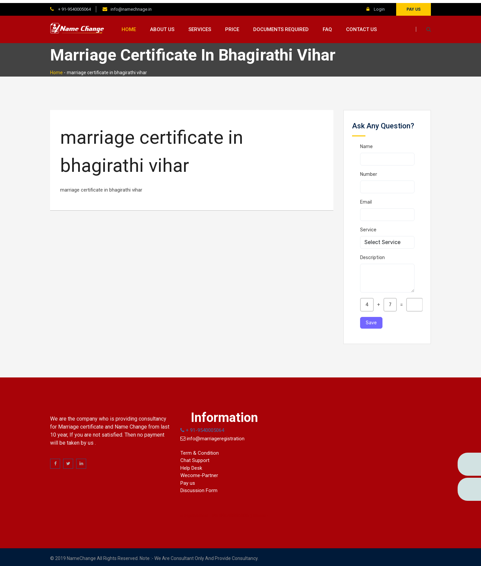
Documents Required (281, 26)
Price (232, 26)
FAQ (327, 26)
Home (129, 26)
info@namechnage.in (131, 6)
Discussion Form (198, 488)
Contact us (361, 26)
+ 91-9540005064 (74, 6)
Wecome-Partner (199, 473)
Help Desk (191, 465)
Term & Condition (199, 450)
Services (199, 26)
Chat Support (194, 458)
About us (162, 26)
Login (375, 6)
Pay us (414, 6)
